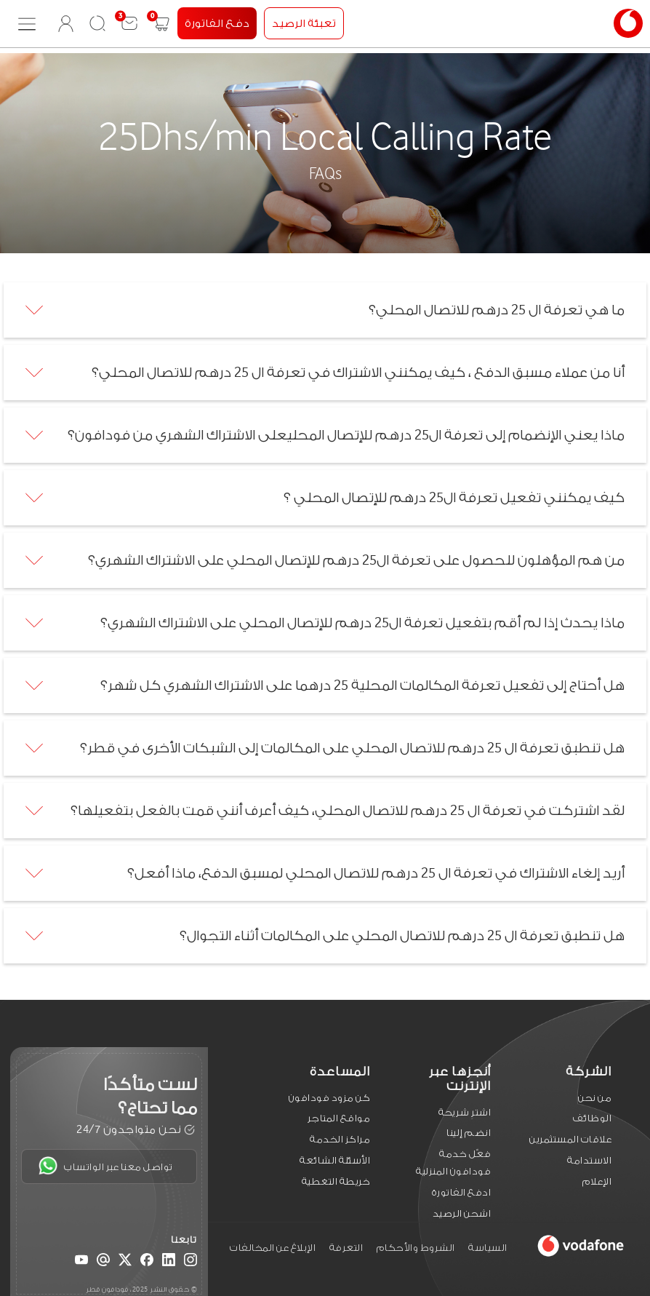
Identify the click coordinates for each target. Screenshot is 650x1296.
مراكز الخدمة (340, 1139)
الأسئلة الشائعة (335, 1160)
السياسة (487, 1247)
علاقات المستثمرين (570, 1139)
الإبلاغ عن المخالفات (273, 1247)
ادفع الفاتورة (461, 1192)
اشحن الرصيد (462, 1213)
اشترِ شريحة (464, 1112)
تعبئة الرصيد (304, 23)
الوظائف (592, 1118)
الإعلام (597, 1181)
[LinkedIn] (168, 1262)
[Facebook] (146, 1262)
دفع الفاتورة (217, 23)
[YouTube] (81, 1262)
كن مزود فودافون (330, 1097)
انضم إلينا (468, 1132)
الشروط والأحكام (416, 1247)
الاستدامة (589, 1160)
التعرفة (346, 1247)
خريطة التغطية (336, 1181)
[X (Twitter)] (125, 1262)
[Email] (103, 1262)
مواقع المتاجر (339, 1118)
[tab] (325, 310)
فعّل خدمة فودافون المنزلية (453, 1162)
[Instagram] (190, 1262)
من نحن (594, 1097)
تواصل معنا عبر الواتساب (106, 1165)
